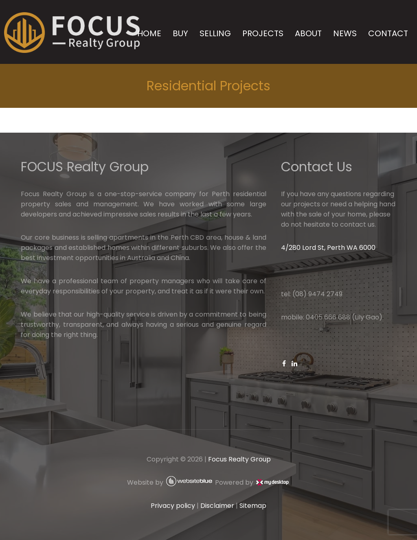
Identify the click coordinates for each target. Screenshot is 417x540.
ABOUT (308, 33)
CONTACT (388, 33)
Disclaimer (217, 505)
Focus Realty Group (239, 459)
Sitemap (252, 505)
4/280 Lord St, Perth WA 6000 (328, 247)
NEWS (345, 33)
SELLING (215, 33)
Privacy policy (173, 505)
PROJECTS (262, 33)
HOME (149, 33)
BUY (180, 33)
